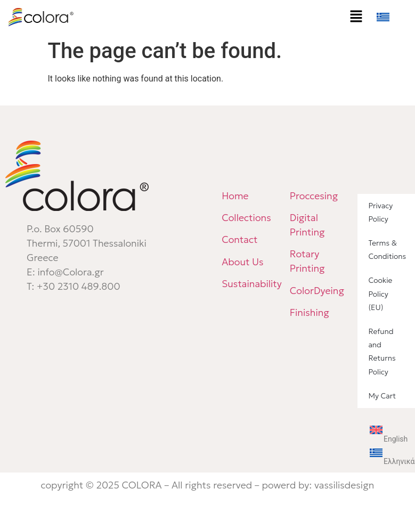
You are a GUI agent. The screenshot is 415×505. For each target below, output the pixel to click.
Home (235, 196)
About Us (242, 262)
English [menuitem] (396, 439)
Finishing (309, 312)
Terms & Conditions (387, 249)
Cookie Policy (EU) (380, 293)
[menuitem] (393, 17)
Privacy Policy (380, 212)
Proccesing (314, 196)
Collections (246, 217)
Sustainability (252, 284)
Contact (239, 239)
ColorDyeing (318, 290)
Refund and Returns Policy (381, 352)
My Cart (382, 396)
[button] (356, 17)
